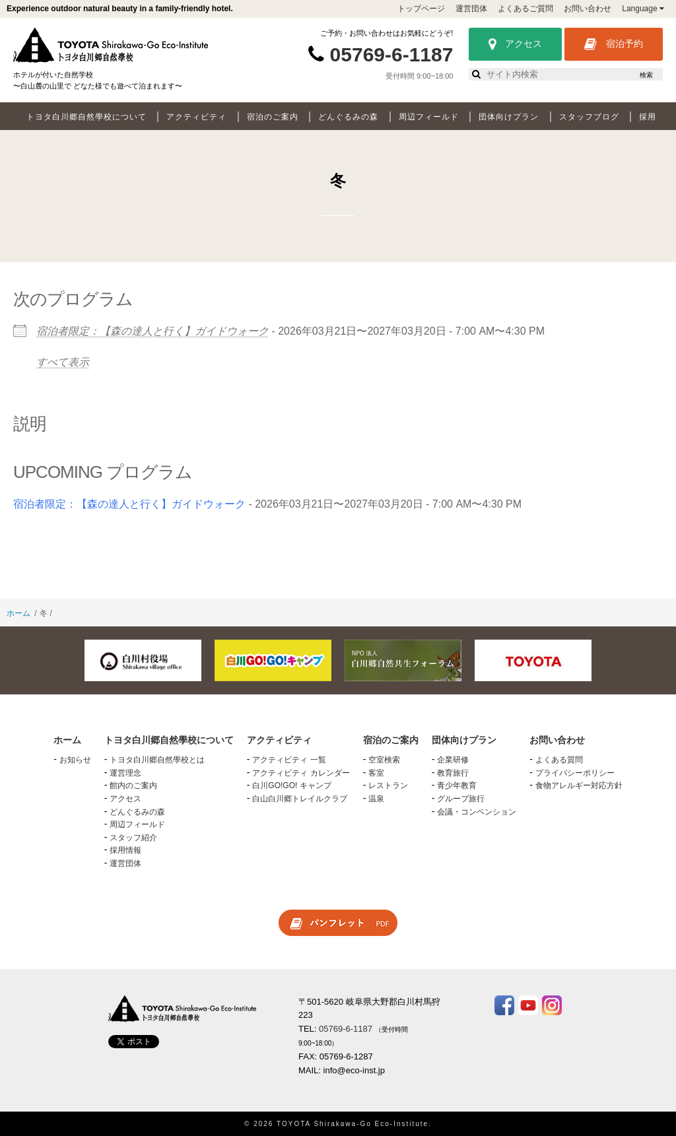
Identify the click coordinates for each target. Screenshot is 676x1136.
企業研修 (453, 759)
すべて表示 (62, 362)
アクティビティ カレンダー (300, 773)
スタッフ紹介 (133, 837)
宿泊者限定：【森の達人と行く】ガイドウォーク (152, 331)
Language (643, 8)
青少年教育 (457, 785)
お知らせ (75, 759)
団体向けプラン (509, 116)
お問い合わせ (587, 8)
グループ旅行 (461, 798)
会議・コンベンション (476, 812)
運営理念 (125, 773)
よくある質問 (559, 759)
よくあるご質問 (525, 8)
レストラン (388, 785)
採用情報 (125, 850)
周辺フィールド (429, 116)
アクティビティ (196, 116)
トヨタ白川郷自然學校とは (157, 759)
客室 (376, 773)
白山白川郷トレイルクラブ (299, 798)
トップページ (421, 8)
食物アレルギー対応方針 (579, 785)
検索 (646, 75)
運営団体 (471, 8)
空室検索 (384, 759)
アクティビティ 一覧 (288, 759)
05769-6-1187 (392, 54)
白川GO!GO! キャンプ (291, 785)
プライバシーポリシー (575, 773)
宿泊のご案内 (272, 116)
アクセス (515, 44)
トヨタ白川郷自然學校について (86, 116)
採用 (647, 116)
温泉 (376, 798)
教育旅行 (453, 773)
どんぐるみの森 (348, 116)
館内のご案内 (133, 785)
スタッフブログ (589, 116)
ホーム (18, 613)
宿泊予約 (613, 44)
